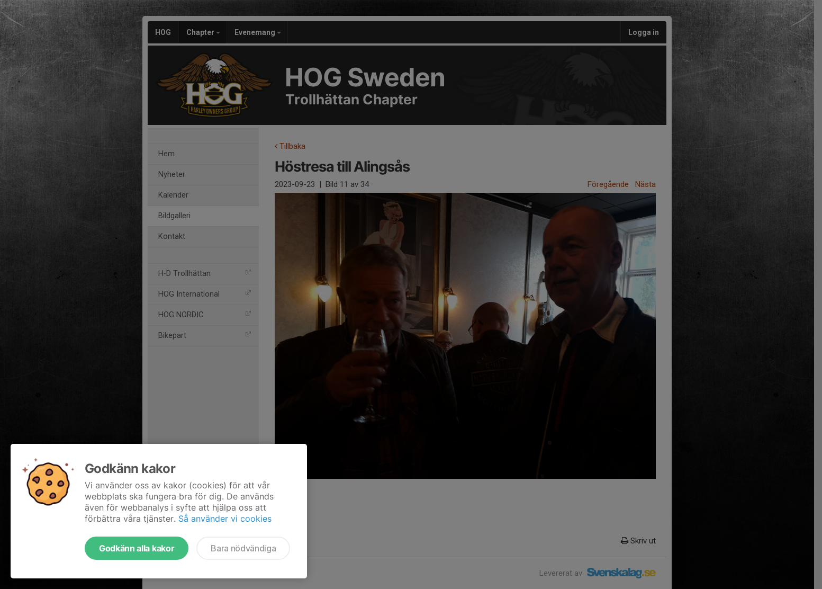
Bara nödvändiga (243, 548)
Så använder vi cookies (225, 518)
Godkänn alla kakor (136, 548)
